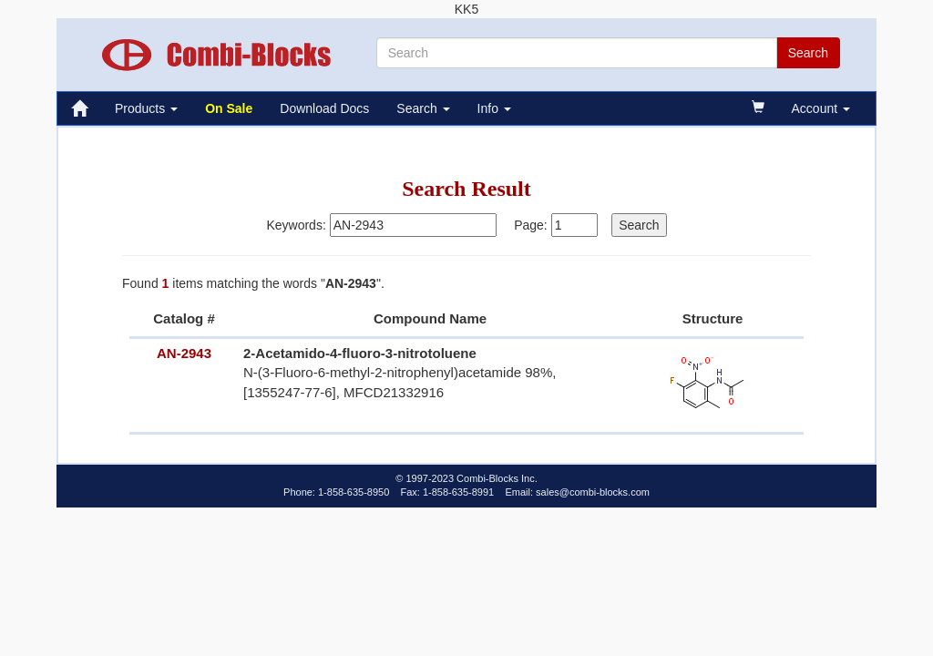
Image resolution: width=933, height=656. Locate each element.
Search (422, 108)
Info (494, 108)
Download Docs (324, 108)
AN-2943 (184, 353)
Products (146, 108)
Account (821, 108)
